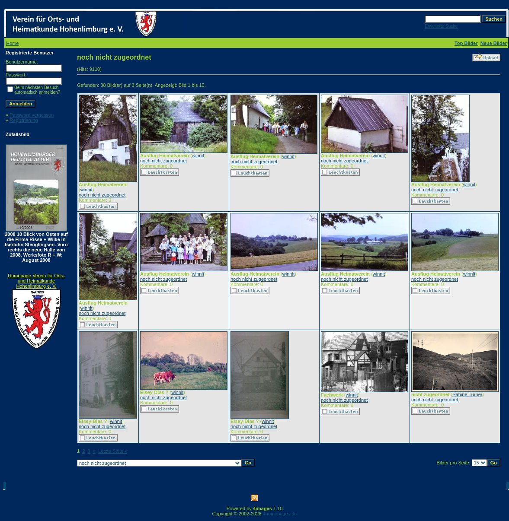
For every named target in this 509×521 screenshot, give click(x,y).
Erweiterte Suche (441, 26)
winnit (86, 189)
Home (12, 43)
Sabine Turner (467, 394)
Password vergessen (32, 115)
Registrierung (24, 120)
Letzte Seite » (112, 451)
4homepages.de (280, 513)
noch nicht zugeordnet (102, 194)
